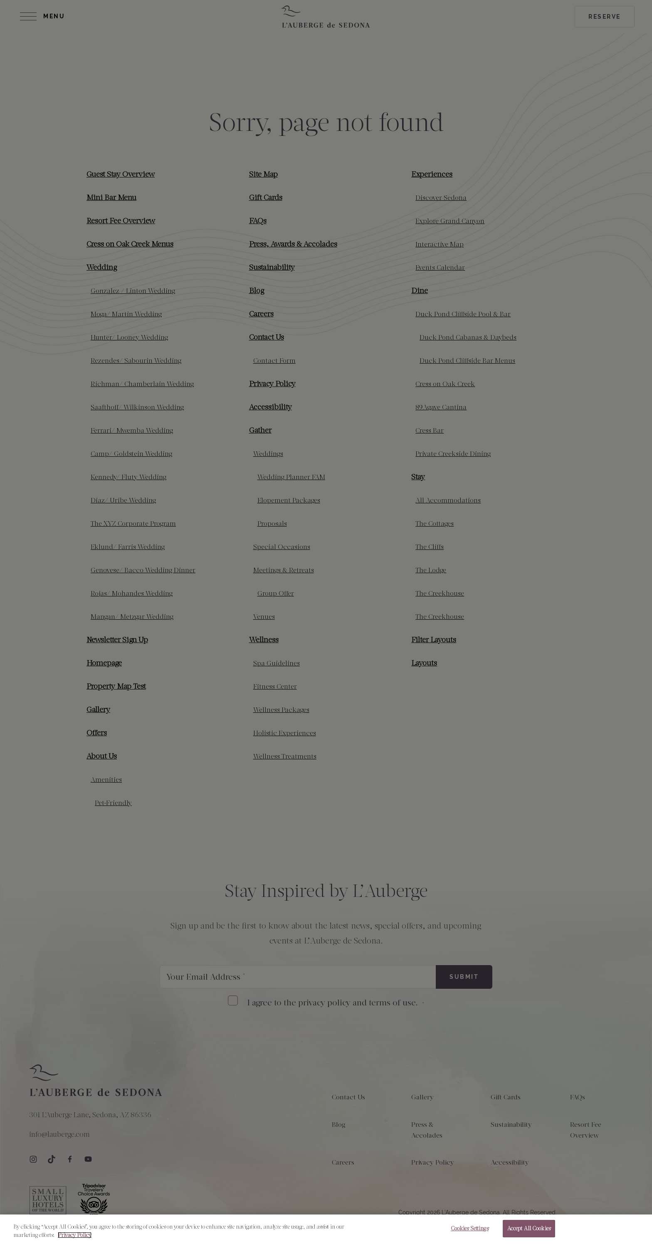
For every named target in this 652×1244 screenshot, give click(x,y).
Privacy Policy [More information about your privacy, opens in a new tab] (74, 1239)
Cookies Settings (470, 1233)
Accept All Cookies (529, 1233)
